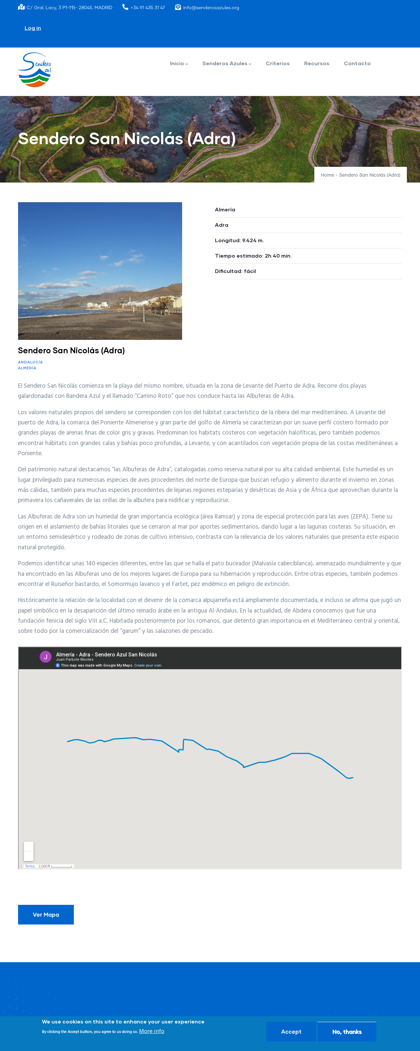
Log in (33, 28)
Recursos (316, 63)
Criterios (278, 63)
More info (151, 1031)
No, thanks (347, 1031)
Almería (27, 368)
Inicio (179, 64)
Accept (291, 1031)
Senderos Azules (226, 64)
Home (327, 175)
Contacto (357, 63)
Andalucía (30, 362)
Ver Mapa (46, 914)
